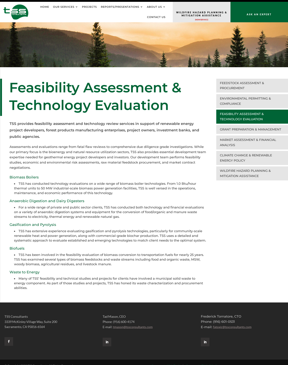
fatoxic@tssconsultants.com (232, 327)
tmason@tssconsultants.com (133, 327)
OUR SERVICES (63, 6)
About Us (154, 6)
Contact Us (156, 17)
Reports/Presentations (120, 6)
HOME (44, 6)
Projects (89, 6)
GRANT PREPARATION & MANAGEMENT (250, 129)
